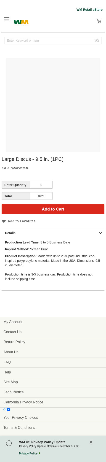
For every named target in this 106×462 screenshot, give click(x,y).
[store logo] (21, 21)
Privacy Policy (28, 453)
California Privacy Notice (23, 402)
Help (7, 372)
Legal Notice (13, 392)
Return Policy (14, 342)
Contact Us (12, 332)
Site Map (10, 382)
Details (10, 233)
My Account (12, 322)
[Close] (91, 442)
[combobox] (53, 40)
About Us (11, 352)
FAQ (7, 362)
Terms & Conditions (19, 428)
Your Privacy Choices (20, 417)
